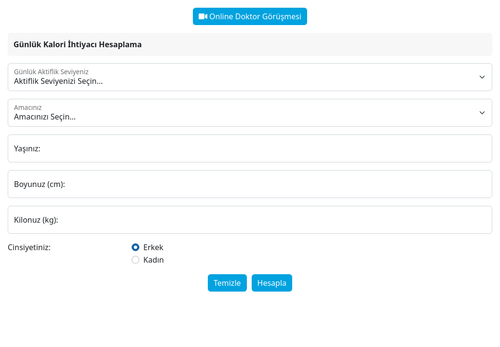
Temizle (227, 283)
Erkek (153, 247)
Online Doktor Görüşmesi (250, 16)
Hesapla (271, 283)
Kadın (153, 259)
